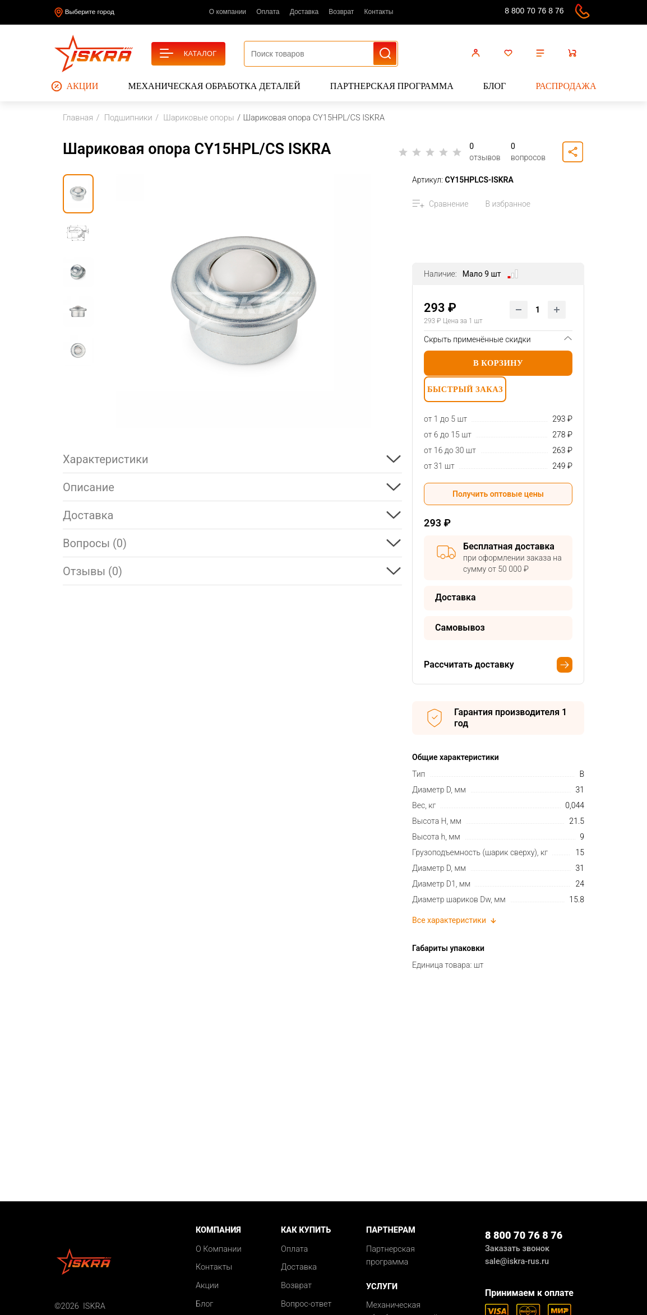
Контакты (379, 12)
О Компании (219, 1253)
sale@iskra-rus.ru (482, 12)
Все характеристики (455, 925)
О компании (227, 12)
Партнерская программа (392, 86)
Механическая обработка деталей (214, 86)
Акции (75, 86)
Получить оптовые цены (498, 498)
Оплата (267, 12)
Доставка (304, 12)
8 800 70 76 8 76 (534, 10)
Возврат (341, 12)
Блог (494, 86)
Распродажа (565, 86)
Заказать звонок (517, 1253)
